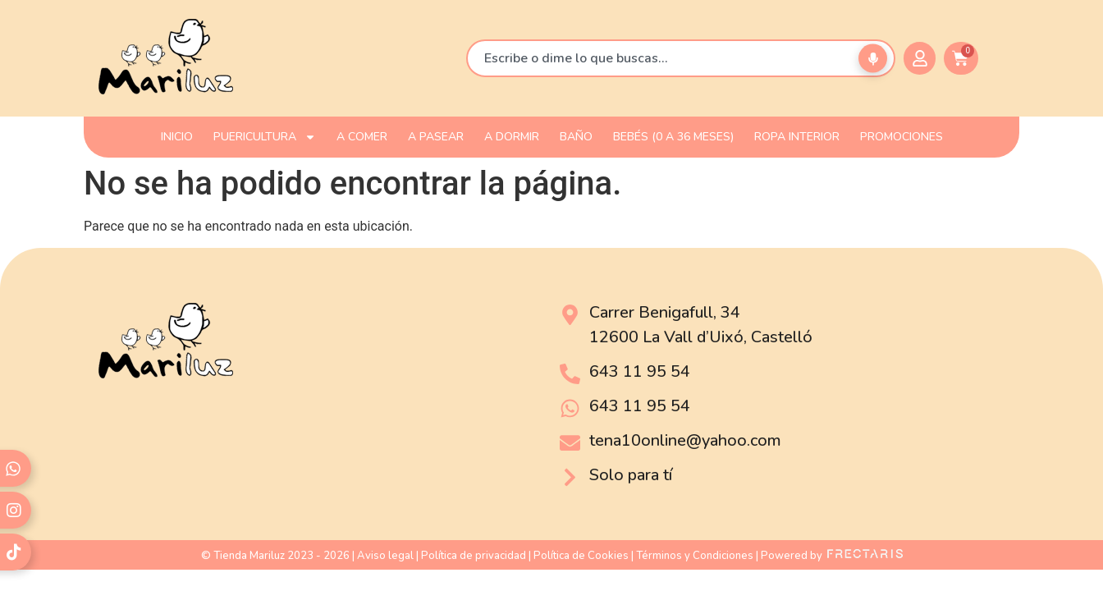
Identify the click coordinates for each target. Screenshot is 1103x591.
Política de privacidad (473, 555)
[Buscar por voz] (872, 58)
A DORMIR (511, 136)
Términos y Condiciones (694, 555)
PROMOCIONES (901, 136)
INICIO (177, 136)
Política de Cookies (581, 555)
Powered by (832, 555)
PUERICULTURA (264, 137)
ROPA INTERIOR (797, 136)
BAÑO (576, 136)
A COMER (361, 136)
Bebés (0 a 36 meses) (673, 136)
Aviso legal (385, 555)
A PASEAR (436, 136)
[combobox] (680, 58)
